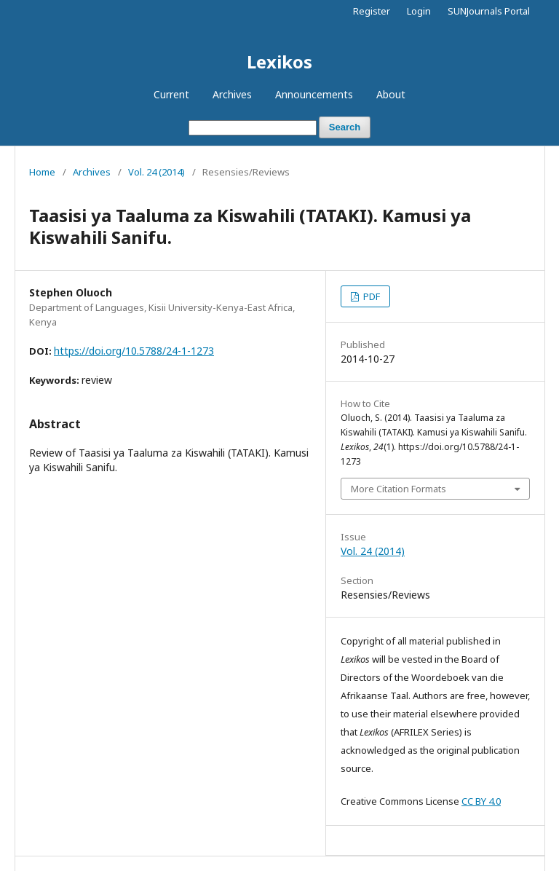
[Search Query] (253, 127)
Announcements (314, 94)
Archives (232, 94)
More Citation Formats (398, 488)
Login (419, 10)
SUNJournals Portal (489, 10)
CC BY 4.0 (481, 801)
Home (42, 171)
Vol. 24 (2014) (156, 171)
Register (371, 10)
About (390, 94)
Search (344, 127)
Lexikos (279, 62)
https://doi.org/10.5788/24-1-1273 (134, 351)
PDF (370, 296)
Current (171, 94)
